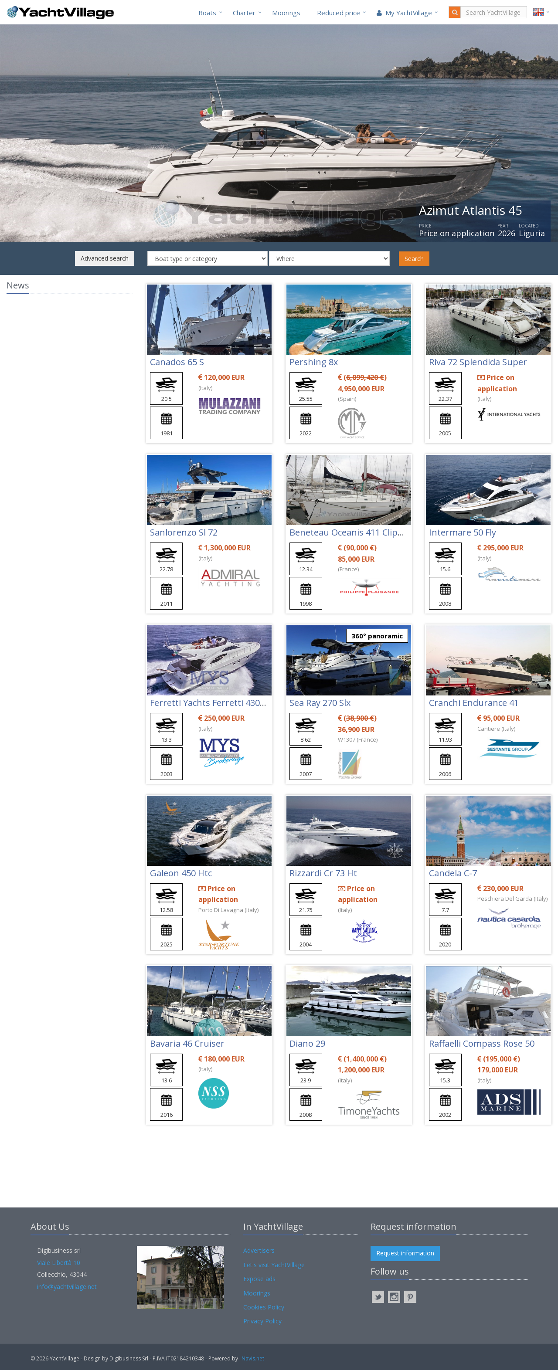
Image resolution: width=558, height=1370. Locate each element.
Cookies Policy (263, 1307)
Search (414, 258)
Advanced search (105, 258)
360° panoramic (377, 635)
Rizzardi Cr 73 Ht (323, 873)
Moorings (286, 12)
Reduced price (338, 12)
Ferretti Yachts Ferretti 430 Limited (221, 703)
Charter (244, 12)
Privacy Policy (262, 1321)
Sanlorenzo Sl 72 (184, 532)
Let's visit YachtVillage (274, 1265)
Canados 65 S (177, 362)
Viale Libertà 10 (58, 1262)
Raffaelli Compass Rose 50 (481, 1043)
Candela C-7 (453, 873)
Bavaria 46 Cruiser (187, 1043)
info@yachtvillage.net (67, 1286)
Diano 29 (307, 1043)
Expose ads (259, 1279)
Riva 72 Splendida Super (478, 362)
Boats (207, 12)
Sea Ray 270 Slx (319, 703)
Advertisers (259, 1250)
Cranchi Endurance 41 (474, 703)
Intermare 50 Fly (462, 532)
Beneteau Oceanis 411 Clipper (350, 532)
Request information (405, 1253)
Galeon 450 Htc (181, 873)
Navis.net (253, 1358)
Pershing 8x (313, 362)
